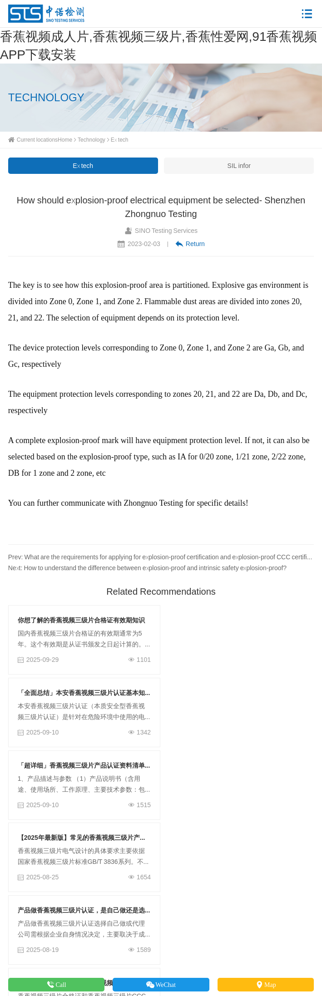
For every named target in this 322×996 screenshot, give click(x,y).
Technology (91, 139)
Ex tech (120, 139)
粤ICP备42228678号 (246, 958)
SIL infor (239, 165)
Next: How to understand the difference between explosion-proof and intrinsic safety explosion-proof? (147, 567)
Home (65, 139)
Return (190, 243)
